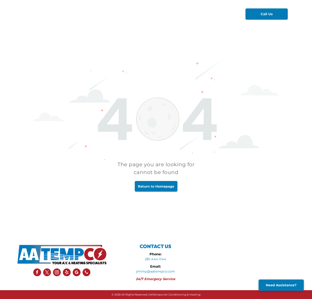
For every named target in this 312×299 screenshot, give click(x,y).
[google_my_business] (77, 272)
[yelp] (67, 272)
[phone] (86, 272)
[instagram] (57, 272)
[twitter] (47, 272)
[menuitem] (108, 14)
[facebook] (37, 272)
